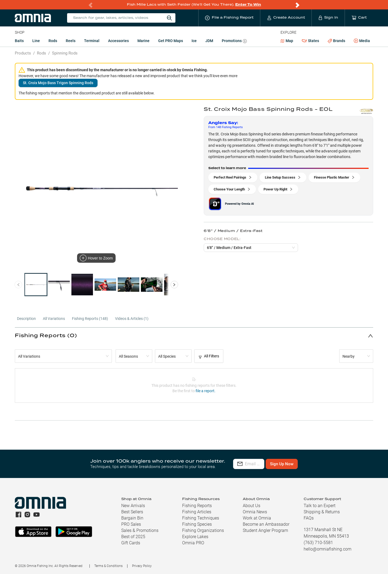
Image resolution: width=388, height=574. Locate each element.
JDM (209, 41)
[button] (194, 335)
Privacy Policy (142, 566)
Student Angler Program (265, 530)
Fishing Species (197, 524)
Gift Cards (130, 542)
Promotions (234, 41)
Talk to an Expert (319, 505)
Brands (336, 41)
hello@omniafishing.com (327, 549)
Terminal (91, 41)
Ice (194, 41)
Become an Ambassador (266, 524)
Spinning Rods (65, 53)
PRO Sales (131, 524)
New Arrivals (133, 505)
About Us (251, 505)
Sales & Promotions (139, 530)
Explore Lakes (195, 536)
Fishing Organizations (203, 530)
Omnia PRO (193, 542)
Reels (70, 41)
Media (362, 41)
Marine (143, 41)
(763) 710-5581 (318, 542)
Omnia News (255, 511)
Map (286, 41)
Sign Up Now (314, 464)
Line (36, 41)
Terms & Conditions (108, 566)
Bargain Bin (132, 518)
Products (23, 53)
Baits (19, 41)
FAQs (309, 518)
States (310, 40)
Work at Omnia (257, 518)
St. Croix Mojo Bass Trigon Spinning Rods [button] (58, 83)
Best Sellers (132, 511)
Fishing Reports (197, 505)
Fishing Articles (196, 511)
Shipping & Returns (322, 511)
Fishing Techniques (200, 518)
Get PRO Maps (170, 41)
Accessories (118, 41)
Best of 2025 (133, 536)
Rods (52, 41)
